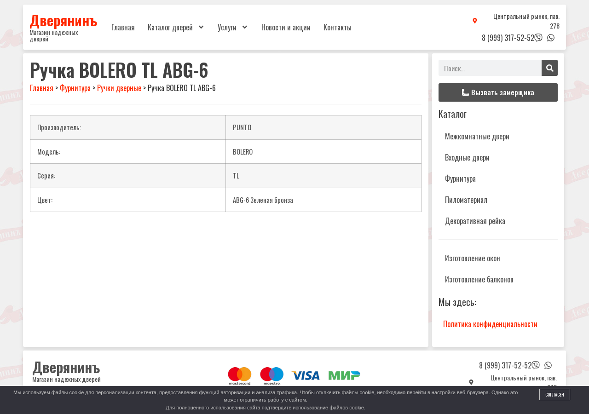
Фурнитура (460, 178)
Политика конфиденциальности (490, 323)
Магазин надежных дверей (53, 35)
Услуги (233, 27)
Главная (123, 27)
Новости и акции (286, 27)
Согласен (554, 394)
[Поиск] (550, 68)
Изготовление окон (472, 258)
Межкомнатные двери (477, 136)
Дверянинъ (63, 19)
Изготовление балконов (479, 279)
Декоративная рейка (475, 220)
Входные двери (467, 157)
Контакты (337, 27)
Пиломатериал (466, 199)
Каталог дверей (176, 27)
